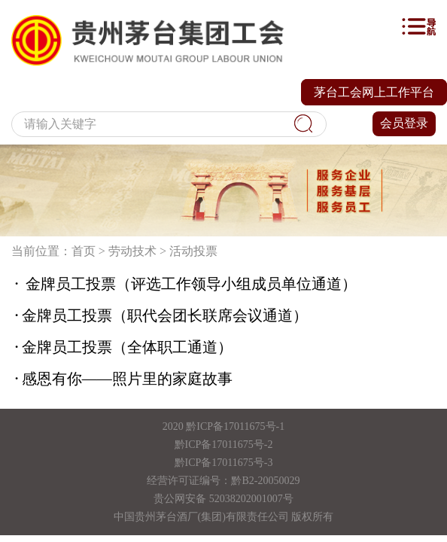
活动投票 (193, 251)
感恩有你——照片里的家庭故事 (122, 378)
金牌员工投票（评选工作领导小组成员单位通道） (184, 284)
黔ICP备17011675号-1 (235, 426)
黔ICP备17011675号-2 (224, 444)
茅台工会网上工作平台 (374, 92)
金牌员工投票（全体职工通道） (122, 347)
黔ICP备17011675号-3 (224, 462)
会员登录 (404, 123)
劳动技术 (132, 251)
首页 (83, 251)
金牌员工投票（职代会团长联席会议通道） (159, 315)
